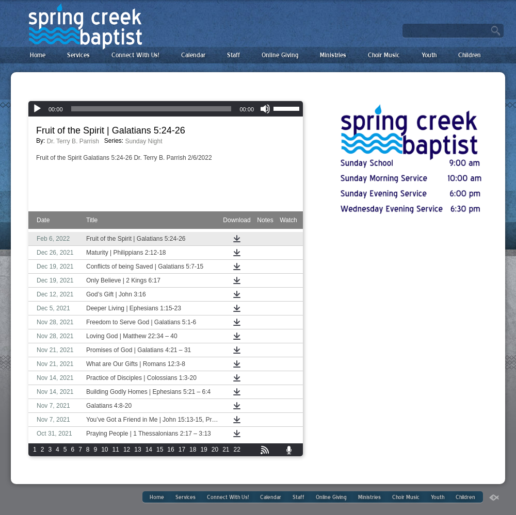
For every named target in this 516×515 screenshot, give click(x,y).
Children (469, 55)
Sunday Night (144, 141)
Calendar (193, 55)
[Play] (37, 109)
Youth (429, 55)
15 (159, 449)
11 (115, 449)
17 (182, 449)
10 (104, 449)
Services (78, 55)
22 (237, 449)
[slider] (151, 108)
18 (192, 449)
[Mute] (265, 109)
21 (225, 449)
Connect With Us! (135, 55)
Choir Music (384, 55)
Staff (233, 55)
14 (149, 449)
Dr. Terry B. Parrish (73, 141)
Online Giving (280, 55)
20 (215, 449)
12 (126, 449)
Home (37, 55)
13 (137, 449)
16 (170, 449)
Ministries (333, 55)
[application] (165, 109)
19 (203, 449)
